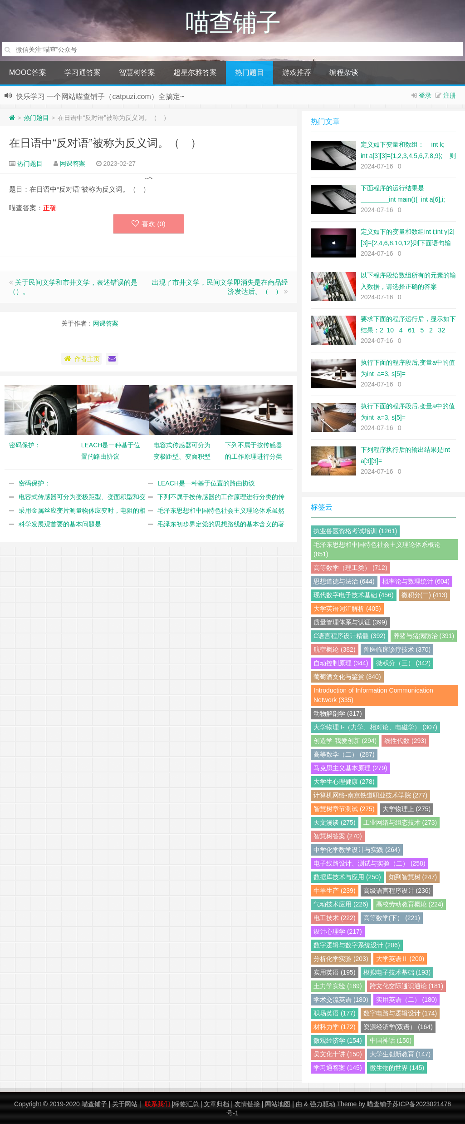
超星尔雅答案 (195, 72)
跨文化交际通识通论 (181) (407, 986)
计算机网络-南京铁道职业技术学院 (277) (370, 795)
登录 (425, 95)
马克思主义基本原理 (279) (350, 768)
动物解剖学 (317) (337, 713)
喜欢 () (149, 224)
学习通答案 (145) (337, 1067)
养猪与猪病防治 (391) (424, 635)
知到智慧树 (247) (413, 877)
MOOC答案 (27, 72)
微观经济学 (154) (337, 1040)
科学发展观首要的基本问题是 (60, 524)
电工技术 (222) (334, 917)
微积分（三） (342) (403, 663)
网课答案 (72, 163)
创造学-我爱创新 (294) (345, 740)
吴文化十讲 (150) (337, 1054)
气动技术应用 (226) (340, 904)
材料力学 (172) (334, 1026)
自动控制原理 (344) (340, 663)
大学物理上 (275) (406, 808)
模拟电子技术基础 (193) (397, 972)
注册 (449, 95)
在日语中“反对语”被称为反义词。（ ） (105, 143)
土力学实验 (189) (337, 986)
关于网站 (124, 1104)
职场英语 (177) (334, 1013)
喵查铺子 (94, 1104)
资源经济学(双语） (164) (398, 1026)
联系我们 (157, 1104)
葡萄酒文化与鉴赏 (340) (347, 676)
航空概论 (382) (334, 649)
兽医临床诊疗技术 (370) (397, 649)
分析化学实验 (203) (340, 958)
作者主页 (81, 359)
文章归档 (216, 1104)
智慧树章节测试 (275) (344, 808)
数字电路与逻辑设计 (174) (400, 1013)
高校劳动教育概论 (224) (410, 904)
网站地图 (277, 1104)
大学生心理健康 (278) (344, 781)
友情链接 (247, 1104)
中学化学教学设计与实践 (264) (356, 849)
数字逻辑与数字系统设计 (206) (356, 945)
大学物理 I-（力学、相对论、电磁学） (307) (375, 727)
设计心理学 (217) (337, 931)
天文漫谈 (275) (334, 822)
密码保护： (34, 483)
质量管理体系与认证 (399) (350, 622)
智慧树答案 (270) (337, 836)
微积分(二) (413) (424, 595)
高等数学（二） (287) (344, 754)
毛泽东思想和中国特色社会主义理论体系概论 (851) (377, 549)
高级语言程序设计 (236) (397, 890)
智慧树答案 (137, 72)
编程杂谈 (343, 72)
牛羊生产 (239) (334, 890)
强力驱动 (322, 1104)
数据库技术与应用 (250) (347, 877)
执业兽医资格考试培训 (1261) (355, 531)
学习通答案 (82, 72)
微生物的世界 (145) (397, 1067)
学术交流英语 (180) (340, 999)
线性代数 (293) (405, 740)
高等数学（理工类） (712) (350, 567)
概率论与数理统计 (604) (416, 581)
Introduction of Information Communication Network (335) (373, 695)
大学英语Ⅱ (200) (400, 958)
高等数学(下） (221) (391, 917)
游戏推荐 (296, 72)
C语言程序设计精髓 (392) (349, 635)
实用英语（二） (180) (406, 999)
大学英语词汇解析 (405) (347, 608)
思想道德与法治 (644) (344, 581)
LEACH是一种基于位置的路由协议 (206, 483)
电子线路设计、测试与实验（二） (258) (369, 863)
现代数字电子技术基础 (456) (353, 595)
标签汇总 (186, 1104)
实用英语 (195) (334, 972)
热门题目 (249, 72)
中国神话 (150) (391, 1040)
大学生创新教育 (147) (400, 1054)
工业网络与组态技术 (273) (400, 822)
